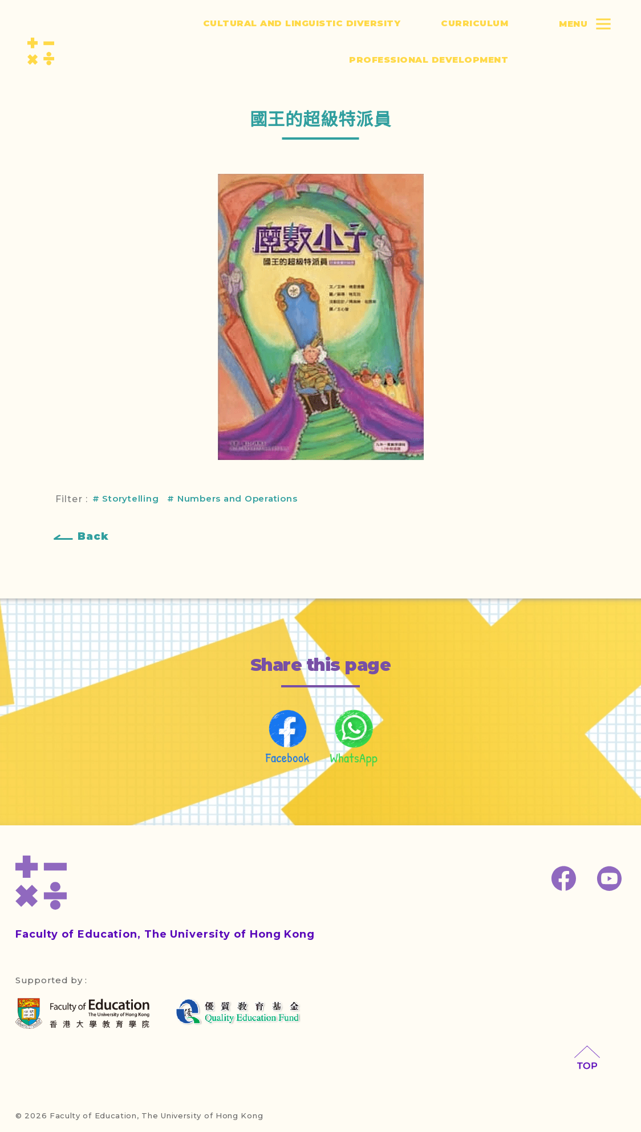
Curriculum (474, 23)
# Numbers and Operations (232, 498)
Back (93, 536)
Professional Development (428, 59)
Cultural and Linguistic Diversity (302, 23)
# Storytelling (125, 498)
